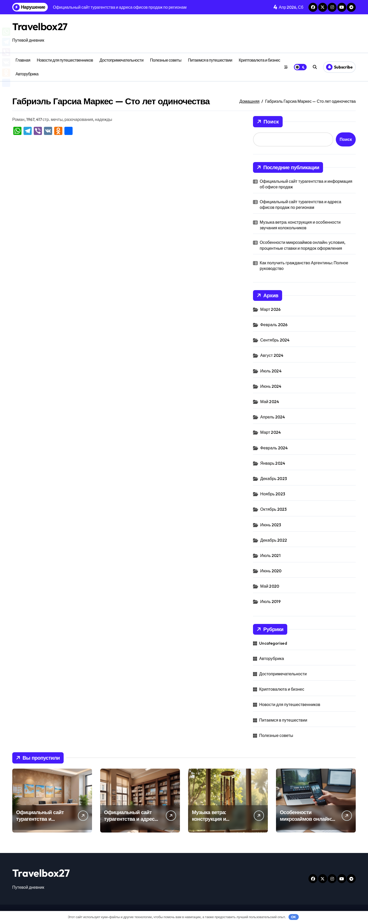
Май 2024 (269, 401)
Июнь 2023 (270, 524)
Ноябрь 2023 (272, 493)
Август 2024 (271, 355)
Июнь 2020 (270, 570)
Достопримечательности (122, 60)
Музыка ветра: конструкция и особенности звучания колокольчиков (300, 225)
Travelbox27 (41, 26)
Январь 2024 (272, 463)
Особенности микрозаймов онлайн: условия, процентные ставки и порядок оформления (302, 245)
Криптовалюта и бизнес (259, 60)
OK (293, 917)
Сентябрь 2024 (275, 340)
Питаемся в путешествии (210, 60)
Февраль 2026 (274, 324)
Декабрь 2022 (273, 540)
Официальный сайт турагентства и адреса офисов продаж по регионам (300, 204)
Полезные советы (165, 60)
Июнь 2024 (270, 386)
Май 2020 (269, 586)
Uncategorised (273, 643)
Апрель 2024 (272, 416)
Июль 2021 (270, 555)
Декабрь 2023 (273, 478)
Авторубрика (27, 73)
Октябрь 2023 (273, 509)
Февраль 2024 (274, 447)
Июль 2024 (271, 370)
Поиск (268, 121)
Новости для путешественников (65, 60)
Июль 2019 (270, 601)
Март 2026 (270, 309)
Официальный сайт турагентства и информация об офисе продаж (306, 184)
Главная (23, 60)
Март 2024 (270, 432)
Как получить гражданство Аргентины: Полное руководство (304, 265)
